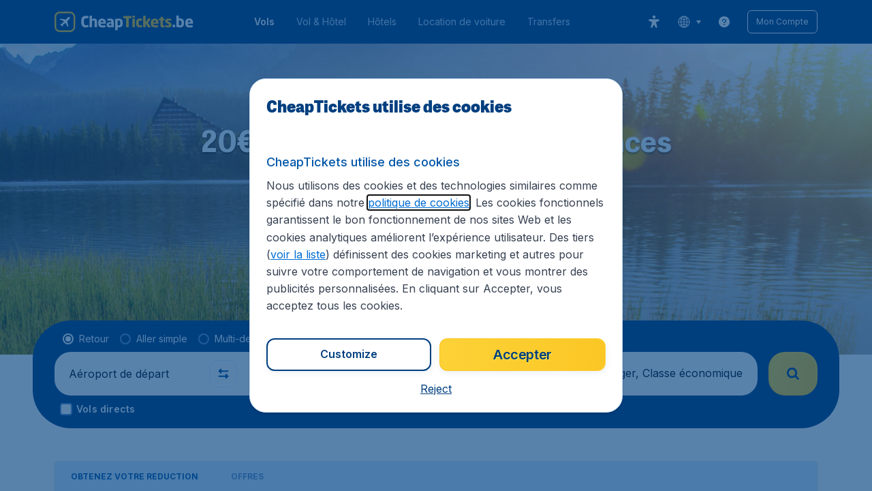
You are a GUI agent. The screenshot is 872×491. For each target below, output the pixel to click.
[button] (436, 389)
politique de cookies (418, 202)
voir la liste (298, 254)
